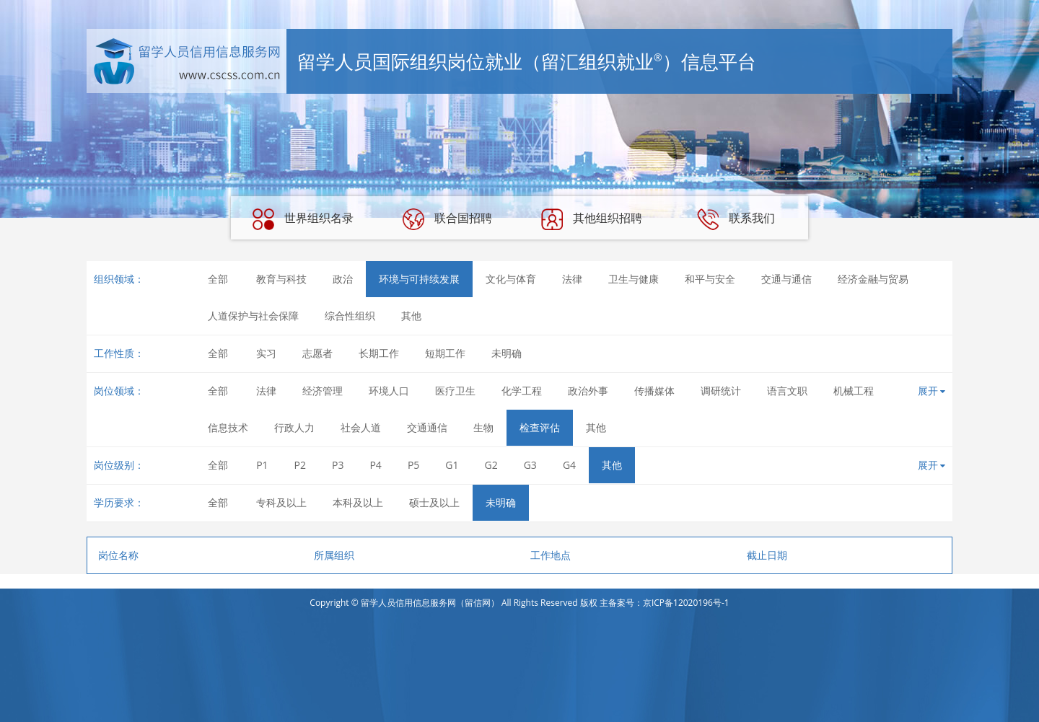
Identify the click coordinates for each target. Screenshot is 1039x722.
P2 (300, 465)
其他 (411, 315)
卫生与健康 (633, 279)
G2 (491, 465)
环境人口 (389, 390)
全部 (218, 279)
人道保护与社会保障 (253, 315)
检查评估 (540, 427)
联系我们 (736, 219)
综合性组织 (350, 315)
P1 (262, 465)
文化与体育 (511, 279)
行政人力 (294, 427)
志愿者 (317, 353)
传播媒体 (654, 390)
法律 (572, 279)
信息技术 (228, 427)
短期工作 (445, 353)
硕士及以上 (434, 502)
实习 (266, 353)
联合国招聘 (447, 219)
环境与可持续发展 (419, 279)
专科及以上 (281, 502)
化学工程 (521, 390)
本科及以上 (358, 502)
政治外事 (588, 390)
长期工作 (379, 353)
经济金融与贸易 (873, 279)
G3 (530, 465)
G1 (451, 465)
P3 (337, 465)
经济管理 (322, 390)
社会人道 (361, 427)
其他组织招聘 (591, 219)
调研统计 (721, 390)
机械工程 (853, 390)
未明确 (506, 353)
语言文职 (787, 390)
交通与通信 (786, 279)
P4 (375, 465)
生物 (483, 427)
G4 (569, 465)
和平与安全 (710, 279)
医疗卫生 (455, 390)
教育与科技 (281, 279)
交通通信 (427, 427)
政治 (343, 279)
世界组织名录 (303, 219)
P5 (413, 465)
